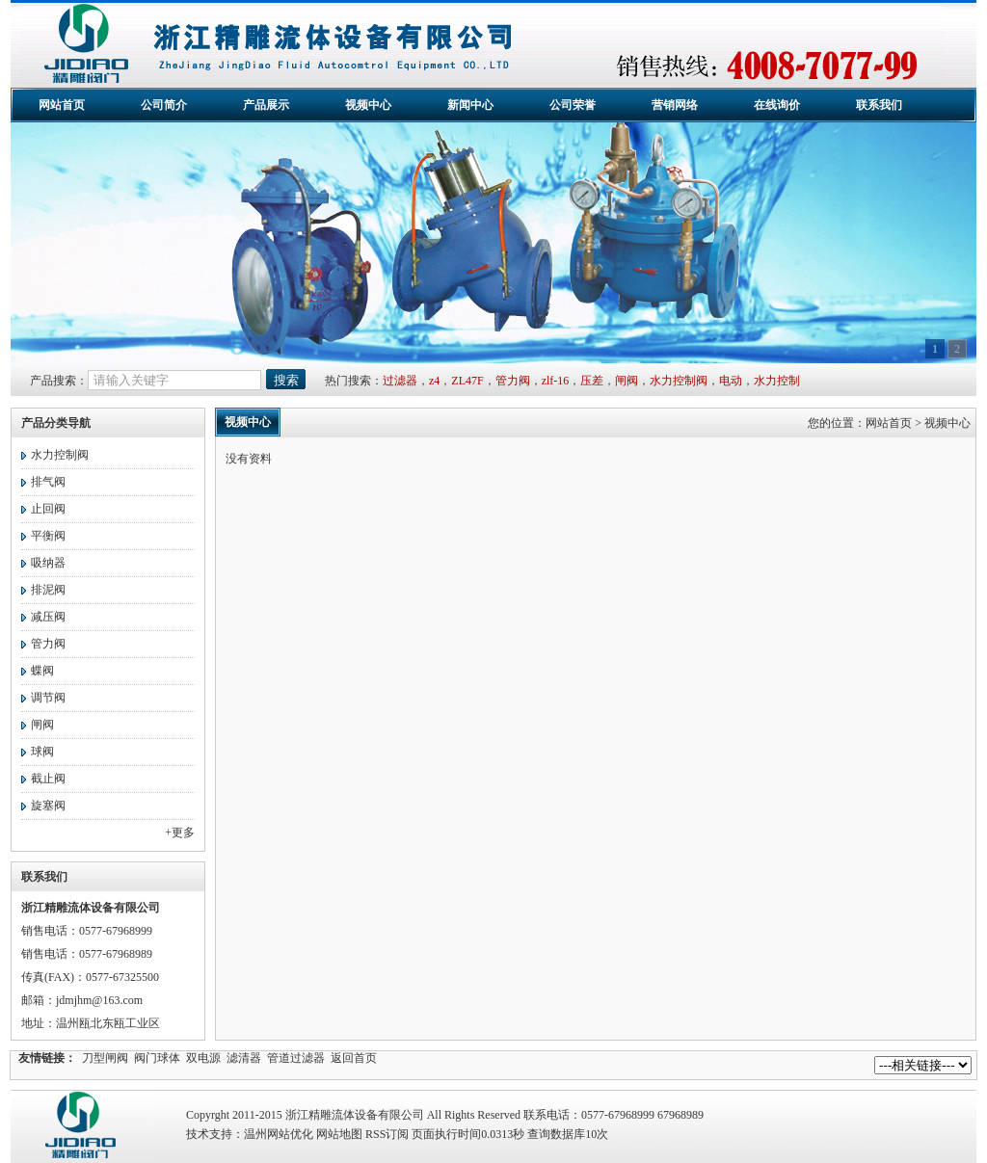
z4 (434, 380)
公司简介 (164, 105)
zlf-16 (556, 380)
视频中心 (368, 105)
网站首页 (62, 105)
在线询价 (777, 105)
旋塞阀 (48, 805)
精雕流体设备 (83, 1127)
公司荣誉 (572, 105)
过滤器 (400, 380)
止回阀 (48, 508)
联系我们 (879, 105)
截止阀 (48, 778)
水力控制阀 (678, 380)
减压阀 (48, 616)
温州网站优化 (278, 1134)
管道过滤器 (296, 1058)
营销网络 (675, 105)
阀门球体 (157, 1058)
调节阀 (48, 697)
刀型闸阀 (105, 1058)
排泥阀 (48, 589)
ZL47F (467, 380)
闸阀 (626, 380)
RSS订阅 (387, 1134)
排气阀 (48, 482)
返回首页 (354, 1058)
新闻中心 (470, 105)
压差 (591, 380)
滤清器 (244, 1058)
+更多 (180, 832)
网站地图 (339, 1134)
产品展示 (266, 105)
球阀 (42, 751)
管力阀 (512, 380)
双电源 (203, 1058)
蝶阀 (42, 670)
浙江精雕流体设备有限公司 (482, 45)
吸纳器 (48, 562)
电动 (730, 380)
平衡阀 (48, 535)
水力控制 (777, 380)
